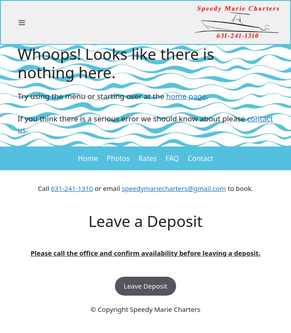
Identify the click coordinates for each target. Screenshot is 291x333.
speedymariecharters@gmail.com (174, 188)
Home (88, 158)
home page (186, 96)
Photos (118, 158)
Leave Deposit (145, 286)
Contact (200, 158)
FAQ (172, 158)
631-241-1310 (72, 188)
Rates (148, 158)
